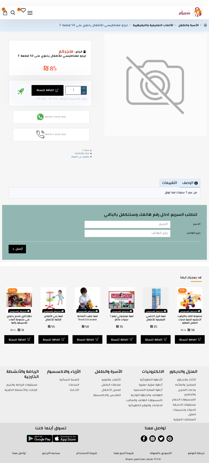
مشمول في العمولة (80, 156)
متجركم (66, 51)
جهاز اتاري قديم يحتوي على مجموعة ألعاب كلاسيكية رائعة (19, 320)
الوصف (187, 183)
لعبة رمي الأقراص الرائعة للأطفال (53, 318)
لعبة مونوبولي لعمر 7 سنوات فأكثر (121, 318)
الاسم (196, 224)
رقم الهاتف (193, 233)
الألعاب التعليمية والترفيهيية (153, 25)
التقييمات (169, 183)
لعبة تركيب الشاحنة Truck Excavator (87, 318)
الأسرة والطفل (188, 25)
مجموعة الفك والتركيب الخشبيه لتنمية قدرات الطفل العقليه (190, 320)
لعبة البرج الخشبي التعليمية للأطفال (156, 318)
